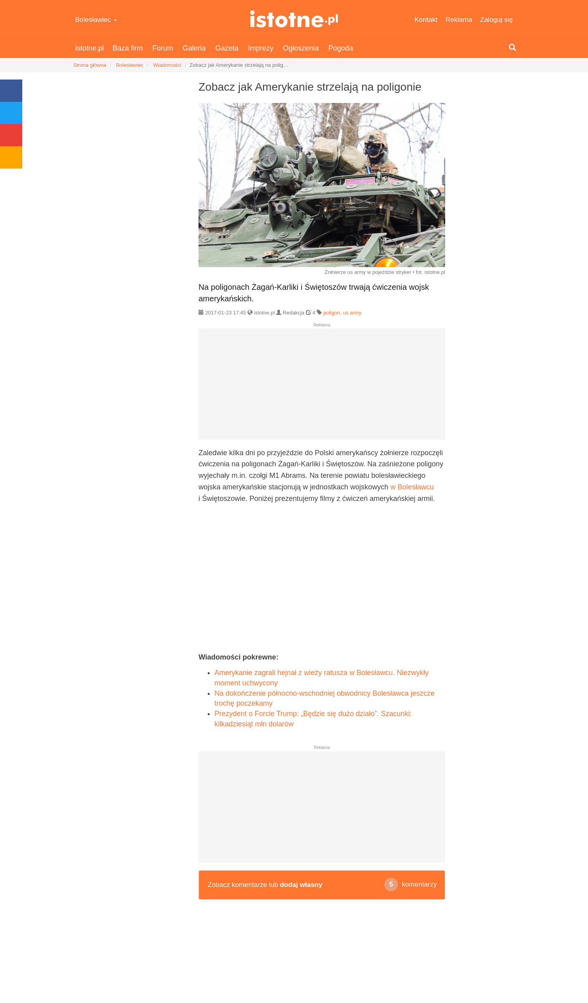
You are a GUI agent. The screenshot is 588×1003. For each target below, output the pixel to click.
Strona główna (89, 65)
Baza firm (128, 48)
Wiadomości (167, 65)
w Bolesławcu (412, 487)
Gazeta (226, 48)
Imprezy (260, 48)
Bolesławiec (96, 19)
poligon (331, 313)
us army (352, 313)
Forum (162, 48)
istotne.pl (294, 19)
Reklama (459, 19)
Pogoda (340, 48)
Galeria (194, 48)
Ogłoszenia (301, 48)
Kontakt (426, 19)
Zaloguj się (496, 19)
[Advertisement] (322, 387)
